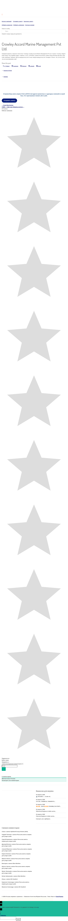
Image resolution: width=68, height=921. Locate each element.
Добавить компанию (18, 25)
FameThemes (59, 896)
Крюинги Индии (8, 70)
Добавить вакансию (7, 25)
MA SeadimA (14, 879)
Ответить (3, 915)
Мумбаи (6, 76)
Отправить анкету (18, 21)
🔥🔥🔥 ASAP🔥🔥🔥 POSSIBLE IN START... (48, 806)
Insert (20, 919)
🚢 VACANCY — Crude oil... (43, 796)
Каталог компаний (6, 21)
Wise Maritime (16, 863)
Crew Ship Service (7, 105)
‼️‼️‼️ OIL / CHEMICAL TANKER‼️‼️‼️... (45, 801)
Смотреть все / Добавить (43, 819)
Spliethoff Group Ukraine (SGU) (19, 831)
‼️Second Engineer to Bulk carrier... (45, 816)
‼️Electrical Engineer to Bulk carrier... (46, 811)
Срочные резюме (29, 25)
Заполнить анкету (28, 21)
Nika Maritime (21, 876)
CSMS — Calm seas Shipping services (13, 107)
